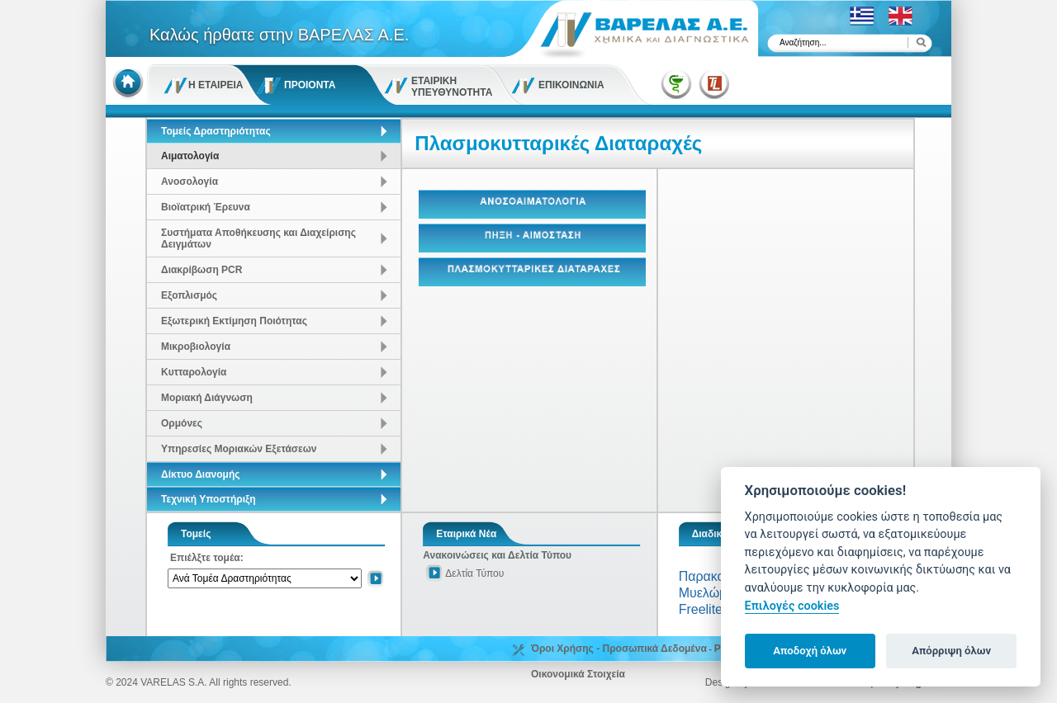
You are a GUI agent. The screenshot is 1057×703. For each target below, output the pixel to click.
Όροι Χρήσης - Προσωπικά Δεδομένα (619, 648)
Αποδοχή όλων (809, 650)
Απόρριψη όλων (951, 650)
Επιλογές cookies (792, 606)
